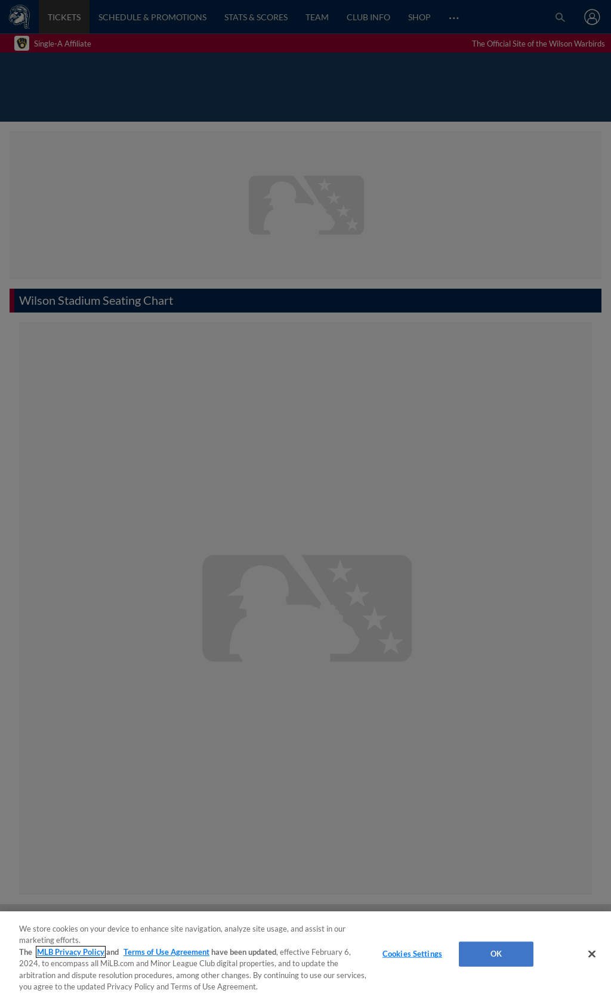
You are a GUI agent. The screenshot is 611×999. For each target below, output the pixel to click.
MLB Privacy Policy (70, 952)
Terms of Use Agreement (166, 952)
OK (496, 953)
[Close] (592, 954)
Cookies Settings (412, 953)
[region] (305, 955)
